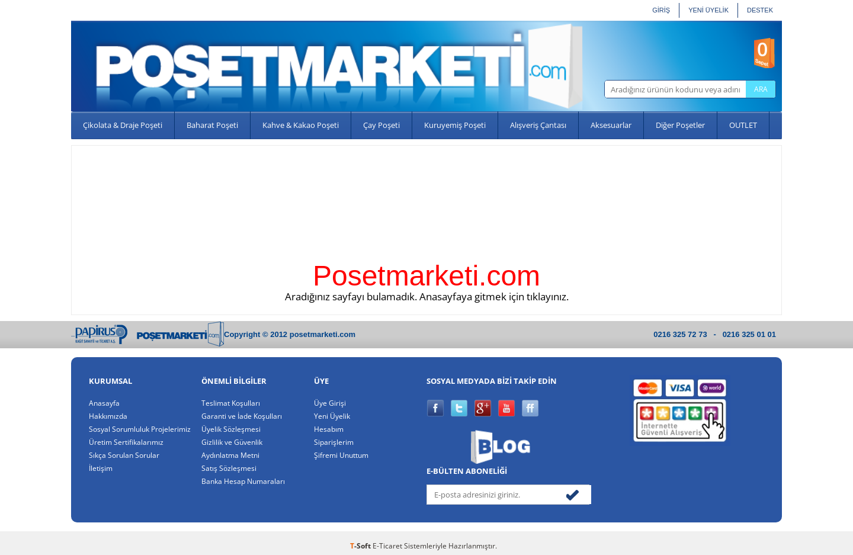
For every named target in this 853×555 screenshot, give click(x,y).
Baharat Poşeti (212, 125)
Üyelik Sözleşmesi (231, 429)
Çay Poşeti (381, 125)
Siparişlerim (334, 442)
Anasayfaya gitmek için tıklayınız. (494, 296)
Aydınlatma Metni (230, 455)
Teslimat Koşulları (230, 403)
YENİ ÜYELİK (708, 10)
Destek (760, 10)
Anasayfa (104, 403)
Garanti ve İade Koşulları (241, 416)
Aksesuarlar (611, 125)
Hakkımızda (108, 416)
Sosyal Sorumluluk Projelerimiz (140, 429)
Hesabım (329, 429)
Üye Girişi (330, 403)
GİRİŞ (661, 10)
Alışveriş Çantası (538, 125)
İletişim (101, 468)
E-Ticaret (387, 546)
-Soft (361, 546)
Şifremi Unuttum (341, 455)
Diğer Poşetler (680, 125)
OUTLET (743, 125)
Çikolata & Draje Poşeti (122, 125)
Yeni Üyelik (332, 416)
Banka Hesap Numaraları (243, 481)
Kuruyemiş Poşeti (455, 125)
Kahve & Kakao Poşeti (300, 125)
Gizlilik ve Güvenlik (231, 442)
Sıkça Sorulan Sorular (124, 455)
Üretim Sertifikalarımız (126, 442)
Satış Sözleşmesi (228, 468)
